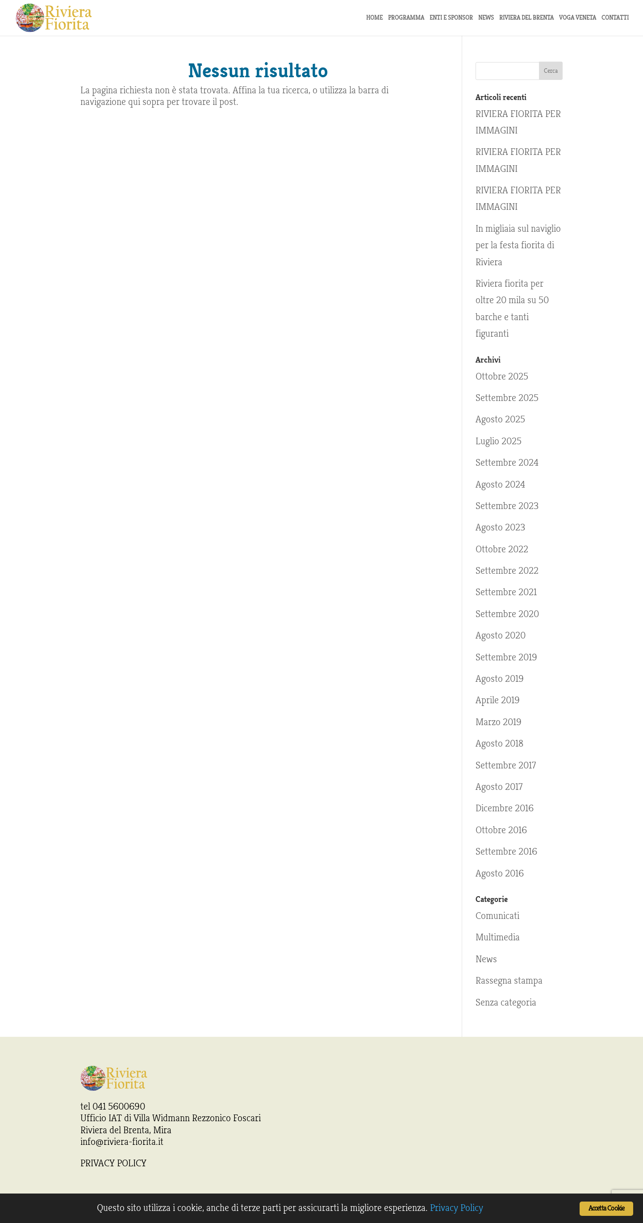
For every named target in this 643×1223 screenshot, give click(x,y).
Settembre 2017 (506, 765)
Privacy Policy (456, 1208)
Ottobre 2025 (502, 376)
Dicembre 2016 (505, 808)
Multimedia (498, 937)
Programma (406, 18)
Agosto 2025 (500, 419)
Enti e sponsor (451, 18)
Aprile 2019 (498, 700)
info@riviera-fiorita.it (121, 1142)
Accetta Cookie (607, 1208)
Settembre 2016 (506, 851)
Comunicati (497, 916)
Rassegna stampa (509, 980)
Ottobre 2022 (502, 549)
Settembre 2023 (507, 506)
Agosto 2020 (501, 635)
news (486, 18)
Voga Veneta (577, 18)
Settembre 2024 (507, 462)
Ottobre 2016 (501, 830)
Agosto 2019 (500, 679)
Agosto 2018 (499, 743)
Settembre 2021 (506, 592)
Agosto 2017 (499, 787)
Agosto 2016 (500, 873)
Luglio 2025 (499, 441)
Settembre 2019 (506, 657)
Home (374, 18)
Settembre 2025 (507, 398)
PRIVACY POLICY (113, 1163)
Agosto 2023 (500, 527)
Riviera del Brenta (526, 18)
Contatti (615, 18)
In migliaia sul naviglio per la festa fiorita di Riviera (518, 245)
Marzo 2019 (499, 722)
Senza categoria (506, 1002)
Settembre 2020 (507, 614)
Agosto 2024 (500, 484)
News (486, 959)
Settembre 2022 (507, 570)
